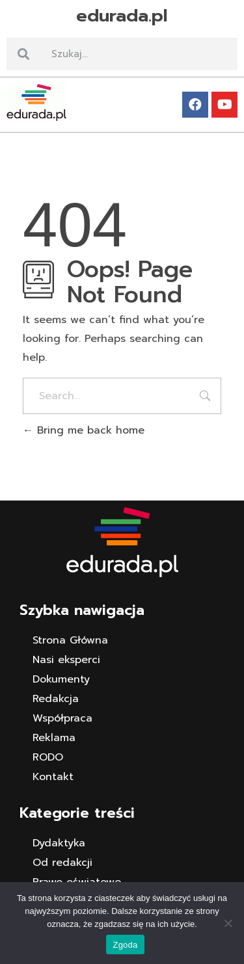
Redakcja (56, 699)
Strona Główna (70, 640)
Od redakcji (62, 862)
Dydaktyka (59, 843)
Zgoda (125, 945)
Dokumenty (61, 679)
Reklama (54, 738)
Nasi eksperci (66, 660)
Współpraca (62, 718)
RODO (48, 757)
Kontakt (53, 777)
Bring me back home (83, 430)
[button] (122, 142)
